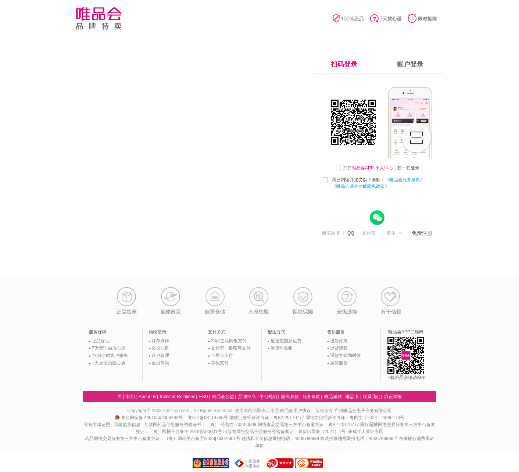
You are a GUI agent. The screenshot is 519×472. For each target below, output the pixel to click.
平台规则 (268, 396)
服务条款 (311, 396)
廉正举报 (393, 396)
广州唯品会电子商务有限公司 (363, 410)
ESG (203, 396)
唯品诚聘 (333, 396)
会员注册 (160, 348)
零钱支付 (220, 362)
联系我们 (371, 396)
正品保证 (101, 340)
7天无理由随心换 (108, 362)
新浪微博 (331, 233)
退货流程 (339, 348)
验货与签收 (282, 348)
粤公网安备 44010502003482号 (149, 417)
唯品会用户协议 (295, 410)
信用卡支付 (222, 355)
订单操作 (160, 340)
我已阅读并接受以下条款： (378, 183)
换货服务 (339, 362)
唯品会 (99, 18)
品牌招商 (247, 396)
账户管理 (160, 355)
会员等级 (160, 362)
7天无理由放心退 (108, 348)
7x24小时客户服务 (110, 355)
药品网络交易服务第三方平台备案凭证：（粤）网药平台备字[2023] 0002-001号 (162, 438)
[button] (395, 233)
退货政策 (339, 340)
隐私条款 (290, 396)
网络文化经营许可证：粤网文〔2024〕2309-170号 (354, 417)
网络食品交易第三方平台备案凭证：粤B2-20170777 (309, 424)
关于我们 (126, 396)
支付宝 (368, 233)
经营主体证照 (97, 424)
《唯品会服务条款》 (405, 179)
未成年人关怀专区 (365, 431)
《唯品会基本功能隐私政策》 (360, 186)
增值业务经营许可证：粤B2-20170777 (267, 417)
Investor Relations (177, 396)
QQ (350, 233)
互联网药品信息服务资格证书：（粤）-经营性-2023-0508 (200, 424)
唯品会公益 (223, 396)
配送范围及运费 (286, 340)
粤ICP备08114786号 (208, 417)
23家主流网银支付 (229, 340)
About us (147, 396)
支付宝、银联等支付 (231, 348)
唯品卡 (352, 396)
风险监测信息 (127, 424)
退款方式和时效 (345, 355)
